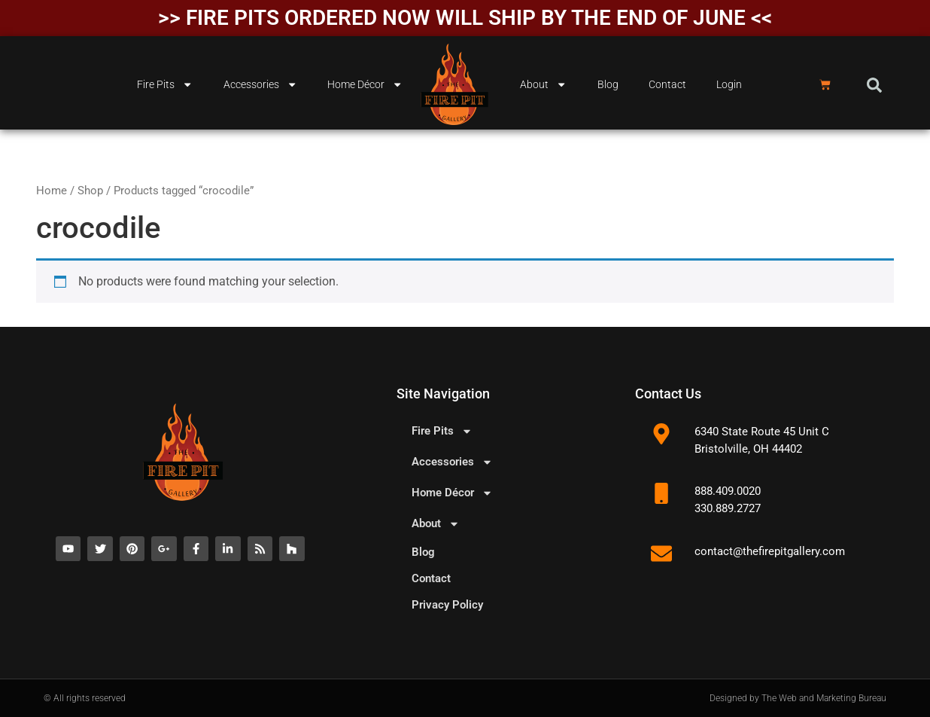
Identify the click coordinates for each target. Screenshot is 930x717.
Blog (607, 84)
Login (729, 84)
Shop (90, 190)
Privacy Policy (447, 605)
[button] (874, 85)
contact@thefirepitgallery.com (769, 551)
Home (51, 190)
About (543, 84)
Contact (667, 84)
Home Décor (365, 84)
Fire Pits (165, 84)
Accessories (260, 84)
